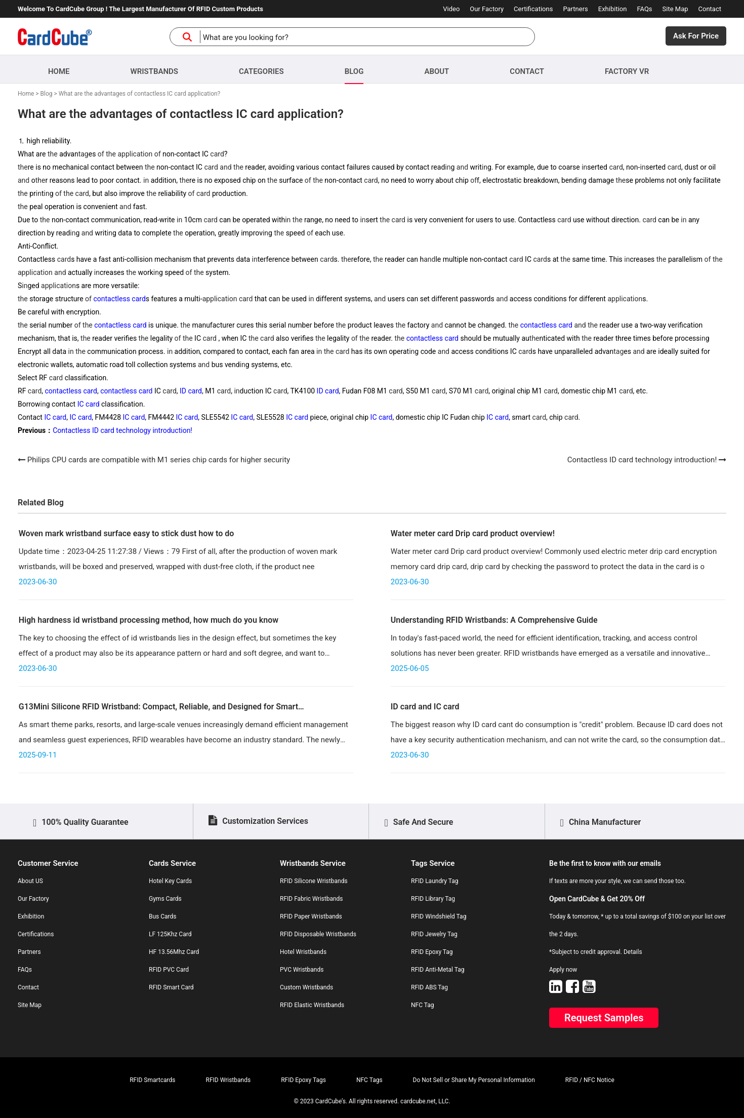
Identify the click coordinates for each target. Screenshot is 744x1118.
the (53, 154)
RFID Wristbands (228, 1080)
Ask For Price (696, 36)
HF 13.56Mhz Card (174, 951)
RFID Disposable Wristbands (318, 934)
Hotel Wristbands (303, 951)
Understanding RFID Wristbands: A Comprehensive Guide (494, 620)
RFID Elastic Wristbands (312, 1005)
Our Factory (487, 9)
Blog (354, 71)
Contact (709, 9)
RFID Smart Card (171, 987)
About (436, 71)
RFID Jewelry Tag (434, 934)
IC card (88, 404)
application (134, 154)
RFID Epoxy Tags (303, 1080)
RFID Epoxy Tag (432, 951)
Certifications (533, 9)
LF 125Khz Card (170, 934)
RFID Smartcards (152, 1080)
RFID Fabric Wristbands (311, 898)
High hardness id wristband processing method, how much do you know (148, 620)
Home (59, 71)
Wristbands (154, 71)
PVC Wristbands (301, 969)
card (217, 154)
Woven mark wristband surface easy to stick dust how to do (126, 533)
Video (451, 9)
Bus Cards (163, 916)
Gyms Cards (165, 898)
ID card (191, 391)
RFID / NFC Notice (589, 1080)
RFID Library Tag (433, 898)
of (101, 154)
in (288, 167)
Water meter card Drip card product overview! (473, 533)
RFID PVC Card (169, 969)
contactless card (119, 299)
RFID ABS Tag (429, 987)
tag (83, 154)
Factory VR (627, 71)
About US (30, 881)
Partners (575, 9)
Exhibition (612, 9)
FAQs (644, 9)
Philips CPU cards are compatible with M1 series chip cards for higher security (158, 459)
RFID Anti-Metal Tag (437, 969)
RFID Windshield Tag (438, 916)
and (225, 167)
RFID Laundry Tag (435, 881)
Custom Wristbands (306, 987)
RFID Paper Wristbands (311, 916)
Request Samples (603, 1018)
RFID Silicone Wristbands (314, 881)
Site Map (675, 9)
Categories (261, 71)
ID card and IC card (425, 706)
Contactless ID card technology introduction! (122, 430)
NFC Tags (369, 1080)
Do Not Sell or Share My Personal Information (474, 1080)
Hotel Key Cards (170, 881)
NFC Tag (422, 1005)
